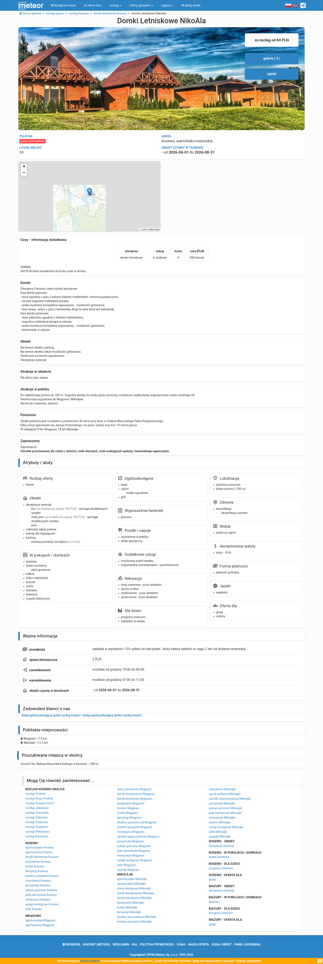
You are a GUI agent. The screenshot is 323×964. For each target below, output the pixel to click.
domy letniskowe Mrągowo (134, 789)
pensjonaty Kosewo (37, 885)
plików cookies (90, 961)
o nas (181, 944)
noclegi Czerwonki (37, 812)
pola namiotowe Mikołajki (225, 813)
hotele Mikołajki (127, 907)
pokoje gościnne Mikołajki (225, 808)
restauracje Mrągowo (130, 855)
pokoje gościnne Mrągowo (134, 846)
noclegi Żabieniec (36, 817)
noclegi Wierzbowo (37, 831)
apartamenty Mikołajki (131, 883)
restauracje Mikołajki (222, 817)
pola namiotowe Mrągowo (133, 850)
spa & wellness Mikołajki (224, 794)
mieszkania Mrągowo (130, 831)
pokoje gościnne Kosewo (41, 890)
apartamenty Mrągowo (39, 925)
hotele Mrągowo (127, 813)
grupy (212, 879)
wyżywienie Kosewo (38, 861)
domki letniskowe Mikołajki (134, 898)
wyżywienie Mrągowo (130, 803)
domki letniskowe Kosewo (42, 857)
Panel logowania (247, 944)
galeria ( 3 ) (271, 58)
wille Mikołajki (218, 831)
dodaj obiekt (222, 944)
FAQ (134, 944)
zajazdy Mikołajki (220, 836)
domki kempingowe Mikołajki (135, 893)
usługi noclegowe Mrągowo (134, 860)
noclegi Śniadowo (36, 822)
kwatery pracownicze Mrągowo (137, 822)
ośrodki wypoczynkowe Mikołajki (230, 798)
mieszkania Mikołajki (222, 789)
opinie (271, 74)
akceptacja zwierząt (221, 845)
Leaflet (143, 229)
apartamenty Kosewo (39, 852)
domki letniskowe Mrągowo (134, 798)
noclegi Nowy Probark (39, 798)
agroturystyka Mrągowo (40, 920)
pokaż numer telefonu (32, 141)
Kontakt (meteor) (96, 944)
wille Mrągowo (126, 865)
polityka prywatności (157, 944)
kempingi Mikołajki (129, 912)
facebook (71, 944)
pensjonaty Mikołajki (222, 803)
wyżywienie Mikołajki (130, 902)
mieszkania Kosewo (38, 880)
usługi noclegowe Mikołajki (226, 827)
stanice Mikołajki (220, 822)
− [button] (24, 173)
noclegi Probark (35, 793)
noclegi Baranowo (36, 836)
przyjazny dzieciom (221, 868)
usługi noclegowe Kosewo (42, 904)
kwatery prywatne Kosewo (42, 876)
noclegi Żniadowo (36, 827)
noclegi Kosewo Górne (39, 803)
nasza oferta (198, 944)
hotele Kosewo (34, 866)
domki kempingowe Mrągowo (136, 794)
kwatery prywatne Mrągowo (134, 827)
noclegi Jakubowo (37, 808)
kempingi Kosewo (36, 871)
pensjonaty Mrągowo (130, 841)
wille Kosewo (33, 909)
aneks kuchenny (219, 857)
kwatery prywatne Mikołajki (134, 921)
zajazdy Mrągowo (128, 869)
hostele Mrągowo (128, 808)
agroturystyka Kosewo (39, 847)
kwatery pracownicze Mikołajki (136, 916)
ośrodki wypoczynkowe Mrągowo (138, 836)
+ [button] (24, 167)
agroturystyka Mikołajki (132, 879)
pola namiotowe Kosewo (41, 894)
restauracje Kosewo (38, 899)
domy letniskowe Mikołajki (134, 888)
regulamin (121, 944)
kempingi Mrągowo (129, 817)
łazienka (214, 901)
